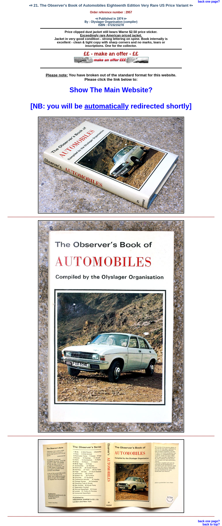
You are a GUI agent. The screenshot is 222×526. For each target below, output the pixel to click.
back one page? (209, 1)
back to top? (211, 524)
